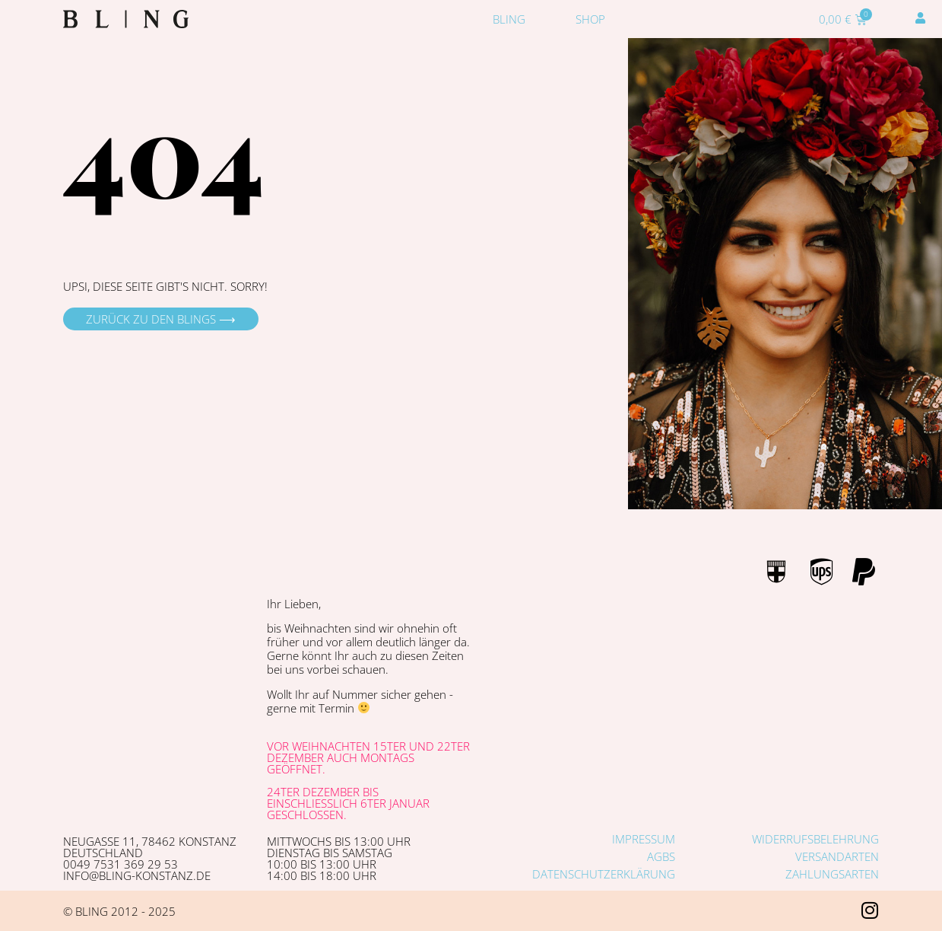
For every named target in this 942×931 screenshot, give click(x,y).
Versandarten (837, 856)
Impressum (643, 839)
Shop (590, 19)
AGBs (661, 856)
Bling (509, 19)
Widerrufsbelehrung (815, 839)
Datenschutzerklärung (603, 874)
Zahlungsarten (832, 874)
